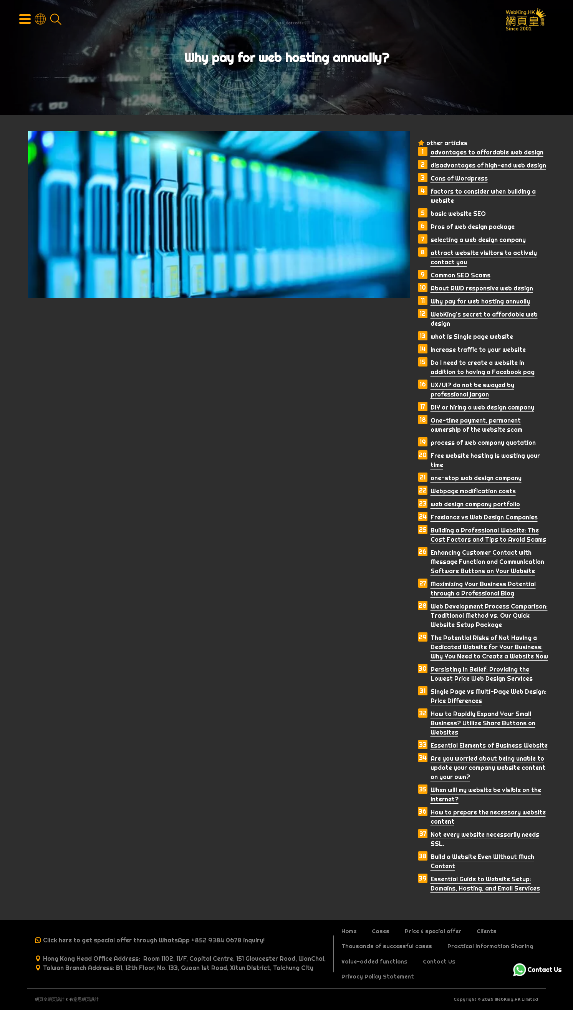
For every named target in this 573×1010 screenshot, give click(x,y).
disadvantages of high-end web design (488, 165)
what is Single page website (472, 336)
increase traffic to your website (478, 349)
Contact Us (439, 961)
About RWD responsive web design (482, 288)
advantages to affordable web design (487, 152)
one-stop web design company (476, 478)
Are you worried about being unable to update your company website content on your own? (488, 768)
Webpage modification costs (473, 491)
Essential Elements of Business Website (489, 745)
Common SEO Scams (460, 275)
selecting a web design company (478, 240)
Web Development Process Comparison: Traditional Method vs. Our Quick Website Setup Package (489, 615)
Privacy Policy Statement (377, 976)
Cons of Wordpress (459, 178)
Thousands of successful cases (386, 946)
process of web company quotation (483, 442)
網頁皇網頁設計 (50, 999)
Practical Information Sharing (490, 946)
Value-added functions (374, 961)
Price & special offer (433, 931)
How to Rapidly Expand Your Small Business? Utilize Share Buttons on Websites (483, 723)
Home (348, 931)
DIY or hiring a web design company (482, 407)
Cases (380, 931)
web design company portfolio (475, 504)
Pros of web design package (473, 227)
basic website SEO (458, 213)
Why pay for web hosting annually (480, 301)
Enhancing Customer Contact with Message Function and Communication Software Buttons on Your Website (487, 562)
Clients (487, 931)
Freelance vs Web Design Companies (484, 517)
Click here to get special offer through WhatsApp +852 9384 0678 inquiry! (154, 940)
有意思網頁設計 (84, 999)
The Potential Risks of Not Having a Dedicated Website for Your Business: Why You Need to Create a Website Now (489, 647)
